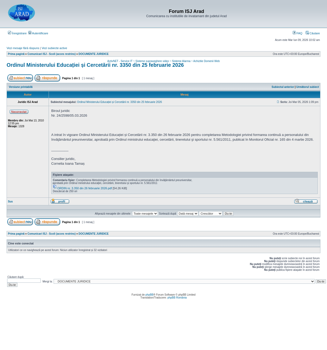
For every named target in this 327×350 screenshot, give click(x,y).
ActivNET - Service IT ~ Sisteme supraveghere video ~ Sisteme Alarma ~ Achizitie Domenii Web (163, 61)
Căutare (313, 33)
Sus (10, 201)
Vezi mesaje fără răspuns (23, 48)
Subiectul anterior (283, 87)
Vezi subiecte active (54, 48)
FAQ (297, 33)
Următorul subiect (307, 87)
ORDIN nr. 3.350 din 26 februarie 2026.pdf (84, 188)
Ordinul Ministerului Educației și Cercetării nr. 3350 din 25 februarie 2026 (95, 65)
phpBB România (177, 297)
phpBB (149, 294)
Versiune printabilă (20, 87)
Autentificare (38, 33)
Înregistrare (17, 33)
